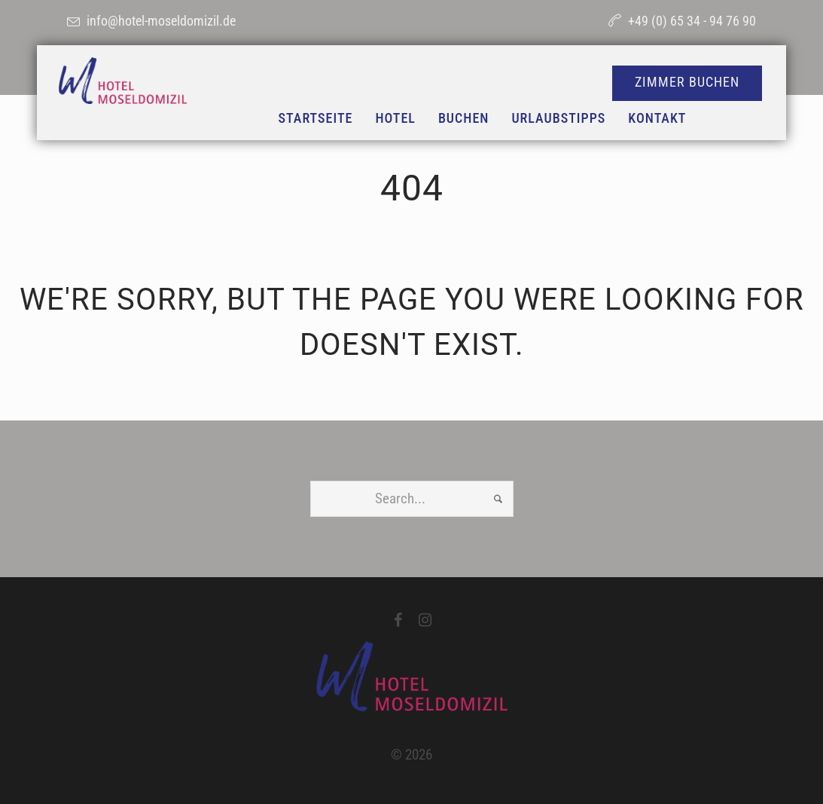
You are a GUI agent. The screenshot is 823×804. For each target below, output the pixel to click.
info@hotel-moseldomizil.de (161, 21)
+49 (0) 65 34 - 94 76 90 (692, 21)
